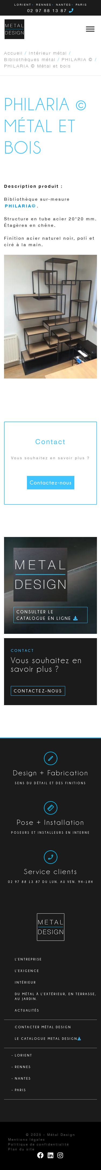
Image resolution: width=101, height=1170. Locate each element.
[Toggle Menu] (90, 29)
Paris (81, 5)
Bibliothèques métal (30, 59)
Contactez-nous (51, 482)
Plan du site (21, 1149)
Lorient (23, 5)
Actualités (27, 1010)
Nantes (63, 5)
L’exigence (27, 971)
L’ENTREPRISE (28, 959)
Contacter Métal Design (43, 1027)
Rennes (43, 5)
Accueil (13, 53)
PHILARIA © (77, 59)
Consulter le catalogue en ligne (47, 615)
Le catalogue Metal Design (46, 1038)
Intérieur (25, 982)
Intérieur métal (48, 53)
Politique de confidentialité (38, 1144)
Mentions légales (26, 1139)
